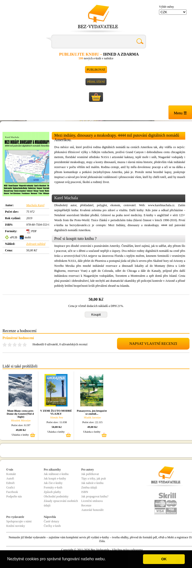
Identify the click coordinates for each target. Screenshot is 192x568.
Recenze (86, 505)
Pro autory (87, 469)
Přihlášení (96, 82)
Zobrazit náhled (35, 244)
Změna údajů (89, 487)
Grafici (10, 487)
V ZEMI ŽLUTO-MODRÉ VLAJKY (56, 412)
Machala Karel (35, 205)
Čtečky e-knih (52, 526)
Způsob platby (52, 492)
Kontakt (11, 474)
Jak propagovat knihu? (94, 496)
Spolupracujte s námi (19, 521)
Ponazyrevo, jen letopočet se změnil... (92, 412)
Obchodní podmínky (56, 496)
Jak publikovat (90, 474)
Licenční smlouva (92, 501)
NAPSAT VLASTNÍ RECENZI (153, 344)
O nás (9, 469)
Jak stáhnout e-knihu (56, 474)
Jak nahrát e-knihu (92, 483)
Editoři (10, 483)
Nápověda (50, 517)
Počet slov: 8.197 (21, 425)
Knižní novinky (15, 526)
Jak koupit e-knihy (55, 478)
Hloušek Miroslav (21, 420)
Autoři (10, 478)
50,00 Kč (57, 426)
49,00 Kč (21, 429)
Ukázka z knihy (20, 434)
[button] (107, 559)
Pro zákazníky (52, 469)
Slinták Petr (56, 417)
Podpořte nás (14, 496)
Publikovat (96, 69)
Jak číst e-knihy (53, 483)
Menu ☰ (180, 113)
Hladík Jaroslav (92, 417)
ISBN (84, 492)
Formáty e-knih (53, 487)
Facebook (12, 492)
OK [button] (164, 559)
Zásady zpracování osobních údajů (61, 503)
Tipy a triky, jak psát (93, 478)
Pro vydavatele (15, 517)
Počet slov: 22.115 (92, 422)
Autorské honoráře (92, 510)
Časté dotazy (51, 521)
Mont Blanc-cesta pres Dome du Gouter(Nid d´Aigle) (20, 413)
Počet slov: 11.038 (56, 422)
